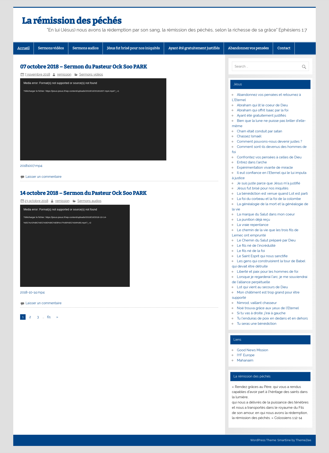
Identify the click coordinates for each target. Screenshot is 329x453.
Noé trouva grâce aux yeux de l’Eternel (268, 308)
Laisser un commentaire (43, 176)
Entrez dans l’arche (252, 162)
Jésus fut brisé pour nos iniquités (133, 48)
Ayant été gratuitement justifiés (194, 48)
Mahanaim (245, 360)
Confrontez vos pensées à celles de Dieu (269, 157)
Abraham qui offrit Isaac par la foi (262, 110)
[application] (93, 119)
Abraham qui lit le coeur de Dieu (262, 105)
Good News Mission (252, 350)
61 (48, 317)
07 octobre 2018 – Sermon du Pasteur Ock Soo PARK (83, 67)
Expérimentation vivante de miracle (265, 167)
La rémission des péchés (72, 21)
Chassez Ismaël (249, 136)
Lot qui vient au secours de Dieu (262, 287)
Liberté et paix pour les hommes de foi (267, 272)
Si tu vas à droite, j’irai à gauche (261, 313)
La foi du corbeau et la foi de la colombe (269, 199)
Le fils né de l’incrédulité (256, 246)
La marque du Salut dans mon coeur (266, 214)
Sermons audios (85, 48)
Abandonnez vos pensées (248, 48)
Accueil (23, 48)
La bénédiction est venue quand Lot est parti (272, 193)
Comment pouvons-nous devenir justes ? (269, 141)
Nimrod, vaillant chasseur (257, 303)
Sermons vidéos (51, 48)
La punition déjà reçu (253, 219)
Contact (283, 48)
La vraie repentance (252, 225)
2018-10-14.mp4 (32, 292)
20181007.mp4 (31, 166)
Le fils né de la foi (251, 251)
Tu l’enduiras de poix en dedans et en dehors (272, 318)
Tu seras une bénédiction (256, 324)
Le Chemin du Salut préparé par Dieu (266, 240)
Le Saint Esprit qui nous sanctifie (262, 256)
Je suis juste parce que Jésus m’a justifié (268, 183)
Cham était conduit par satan (259, 131)
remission (64, 74)
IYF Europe (246, 355)
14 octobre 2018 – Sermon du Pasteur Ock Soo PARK (83, 193)
